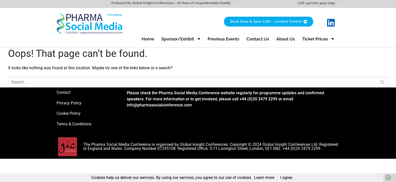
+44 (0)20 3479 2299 (320, 3)
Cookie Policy (69, 113)
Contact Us (257, 38)
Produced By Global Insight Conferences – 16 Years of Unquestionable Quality (171, 3)
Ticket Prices (318, 38)
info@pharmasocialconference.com (159, 105)
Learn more (264, 177)
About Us (285, 38)
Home (148, 38)
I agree (286, 177)
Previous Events (223, 38)
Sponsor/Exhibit (180, 38)
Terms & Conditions (74, 124)
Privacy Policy (69, 103)
